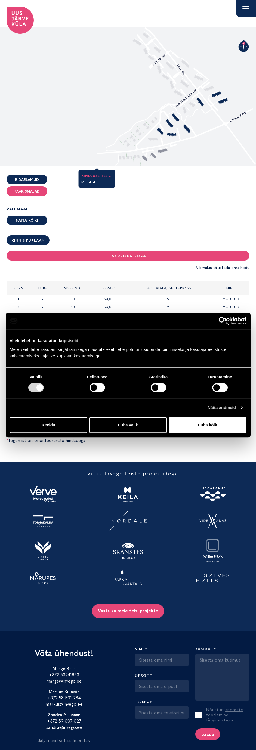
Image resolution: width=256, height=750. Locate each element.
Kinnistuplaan (28, 240)
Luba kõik (207, 425)
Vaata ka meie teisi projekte (128, 610)
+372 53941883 (64, 674)
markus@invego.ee (63, 704)
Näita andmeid (222, 407)
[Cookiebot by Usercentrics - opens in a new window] (222, 321)
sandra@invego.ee (64, 727)
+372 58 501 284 (64, 698)
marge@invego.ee (64, 681)
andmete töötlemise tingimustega (224, 714)
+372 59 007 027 (64, 721)
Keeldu (48, 425)
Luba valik (128, 425)
